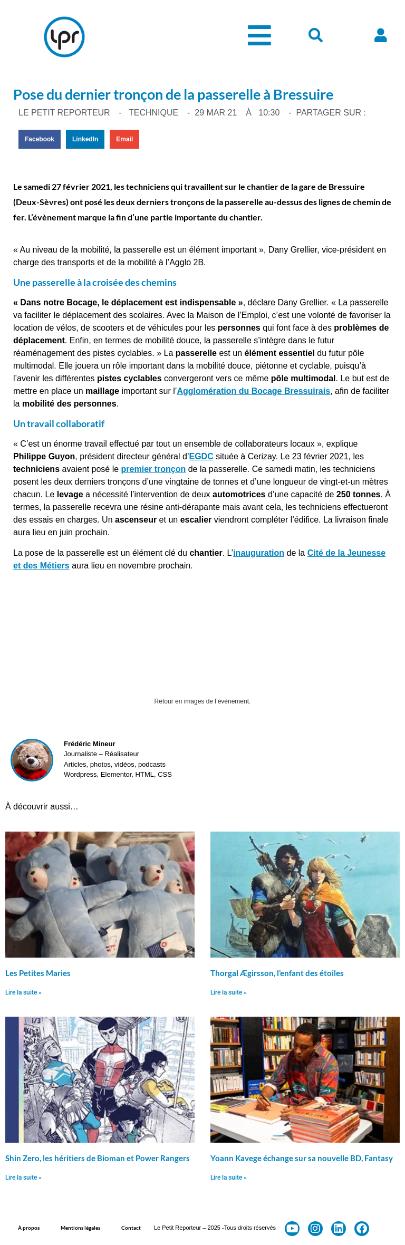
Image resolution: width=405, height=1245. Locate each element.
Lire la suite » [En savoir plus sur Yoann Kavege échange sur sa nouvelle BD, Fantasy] (228, 1177)
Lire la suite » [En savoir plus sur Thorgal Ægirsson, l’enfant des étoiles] (228, 992)
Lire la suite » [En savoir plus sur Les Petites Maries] (23, 992)
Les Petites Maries (38, 973)
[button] (39, 139)
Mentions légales (80, 1227)
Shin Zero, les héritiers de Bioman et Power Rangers (97, 1158)
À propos (29, 1227)
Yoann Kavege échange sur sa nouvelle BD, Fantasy (301, 1158)
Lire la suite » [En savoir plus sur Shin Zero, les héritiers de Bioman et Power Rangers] (23, 1177)
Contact (131, 1227)
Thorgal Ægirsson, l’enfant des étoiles (277, 973)
